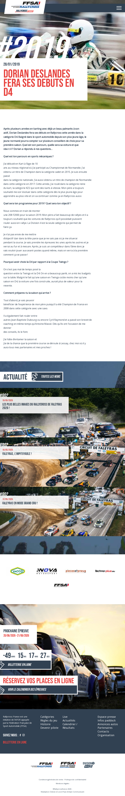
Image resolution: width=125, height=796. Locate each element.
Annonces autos (108, 724)
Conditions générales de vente (51, 779)
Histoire (45, 724)
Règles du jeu (48, 720)
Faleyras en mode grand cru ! (20, 503)
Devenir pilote (49, 727)
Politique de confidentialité (75, 779)
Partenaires (105, 727)
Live (65, 716)
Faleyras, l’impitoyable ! (17, 454)
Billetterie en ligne (15, 742)
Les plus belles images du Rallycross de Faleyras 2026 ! (32, 406)
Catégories (47, 716)
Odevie (53, 792)
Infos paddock (107, 720)
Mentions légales (62, 783)
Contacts (103, 731)
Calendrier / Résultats (70, 726)
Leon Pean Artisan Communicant (71, 792)
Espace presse (107, 716)
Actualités (69, 720)
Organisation (106, 735)
